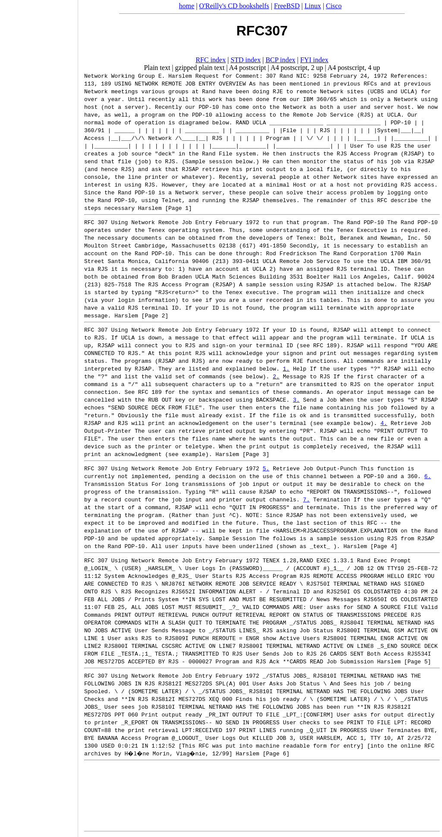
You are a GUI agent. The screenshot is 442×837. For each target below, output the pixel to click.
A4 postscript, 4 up (354, 67)
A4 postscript (247, 67)
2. (276, 376)
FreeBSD (287, 6)
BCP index (280, 59)
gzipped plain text (200, 67)
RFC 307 (96, 222)
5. (265, 468)
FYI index (314, 59)
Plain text (157, 67)
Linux (313, 6)
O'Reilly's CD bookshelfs (234, 6)
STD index (245, 59)
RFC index (211, 59)
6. (427, 476)
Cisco (333, 6)
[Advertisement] (38, 415)
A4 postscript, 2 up (297, 67)
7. (306, 499)
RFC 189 (325, 345)
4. (383, 423)
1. (286, 368)
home (187, 6)
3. (296, 399)
